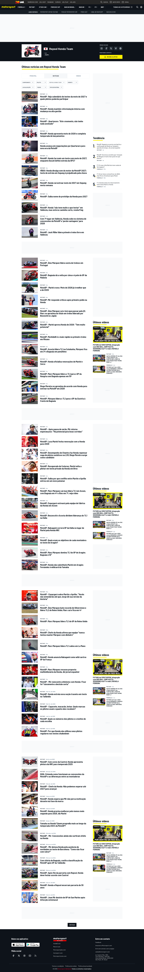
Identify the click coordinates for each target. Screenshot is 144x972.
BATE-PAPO (115, 2)
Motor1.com (56, 946)
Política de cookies (71, 966)
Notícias (56, 76)
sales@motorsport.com (102, 952)
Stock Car (42, 7)
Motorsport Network (64, 969)
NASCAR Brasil (69, 7)
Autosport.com (58, 953)
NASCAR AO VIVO (111, 12)
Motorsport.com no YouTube (49, 12)
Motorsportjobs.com (59, 950)
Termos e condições (58, 966)
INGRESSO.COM (33, 2)
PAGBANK (50, 2)
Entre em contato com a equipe (104, 948)
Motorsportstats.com (59, 956)
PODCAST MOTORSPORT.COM (69, 12)
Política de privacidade (85, 966)
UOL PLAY (65, 2)
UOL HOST (42, 2)
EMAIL (125, 2)
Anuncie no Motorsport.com (103, 945)
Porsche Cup (55, 7)
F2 (89, 7)
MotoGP (32, 7)
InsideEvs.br (57, 943)
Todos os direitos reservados (81, 969)
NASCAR (81, 7)
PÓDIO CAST (84, 12)
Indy (102, 7)
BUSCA (104, 2)
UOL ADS (72, 2)
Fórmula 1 (21, 7)
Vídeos (78, 76)
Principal (33, 76)
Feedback (98, 942)
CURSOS (58, 2)
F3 (95, 7)
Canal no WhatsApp (97, 12)
